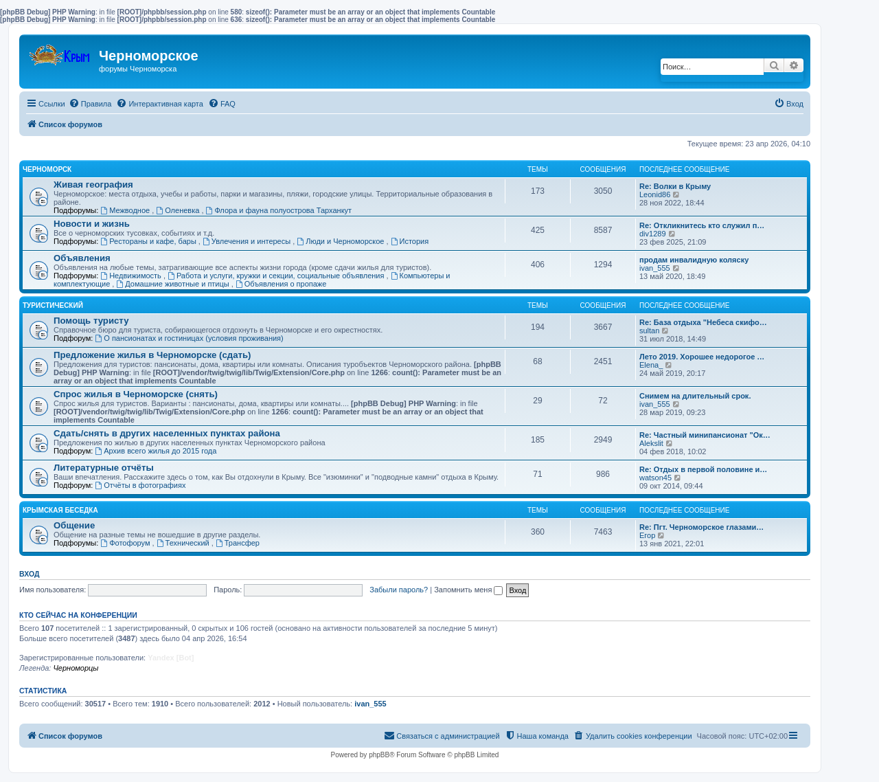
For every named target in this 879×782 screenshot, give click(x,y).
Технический (184, 543)
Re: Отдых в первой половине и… (703, 469)
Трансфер (238, 543)
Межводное (126, 210)
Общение (74, 525)
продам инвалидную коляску (694, 260)
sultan (649, 330)
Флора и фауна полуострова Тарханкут (279, 210)
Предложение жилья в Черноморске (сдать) (152, 355)
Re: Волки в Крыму (675, 186)
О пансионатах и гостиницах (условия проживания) (189, 338)
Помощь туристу (91, 320)
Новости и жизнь (92, 224)
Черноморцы (75, 668)
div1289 (652, 234)
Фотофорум (126, 543)
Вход (29, 574)
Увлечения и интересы (248, 241)
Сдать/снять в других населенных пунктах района (167, 433)
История (410, 241)
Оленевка (178, 210)
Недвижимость (131, 275)
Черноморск (47, 169)
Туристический (53, 305)
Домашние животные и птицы (173, 284)
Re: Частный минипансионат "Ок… (704, 435)
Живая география (93, 184)
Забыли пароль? (398, 589)
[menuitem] (90, 104)
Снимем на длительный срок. (695, 396)
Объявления (82, 258)
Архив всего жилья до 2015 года (155, 451)
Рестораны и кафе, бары (149, 241)
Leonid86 (654, 194)
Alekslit (651, 443)
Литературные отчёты (104, 467)
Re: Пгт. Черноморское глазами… (701, 527)
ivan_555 (654, 268)
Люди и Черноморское (341, 241)
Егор (647, 535)
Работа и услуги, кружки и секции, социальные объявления (277, 275)
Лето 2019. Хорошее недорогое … (701, 357)
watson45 (655, 477)
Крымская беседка (60, 510)
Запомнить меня (468, 589)
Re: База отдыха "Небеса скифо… (703, 322)
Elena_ (651, 365)
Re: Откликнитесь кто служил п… (701, 225)
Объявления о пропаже (281, 284)
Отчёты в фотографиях (140, 485)
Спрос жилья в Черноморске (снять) (136, 394)
